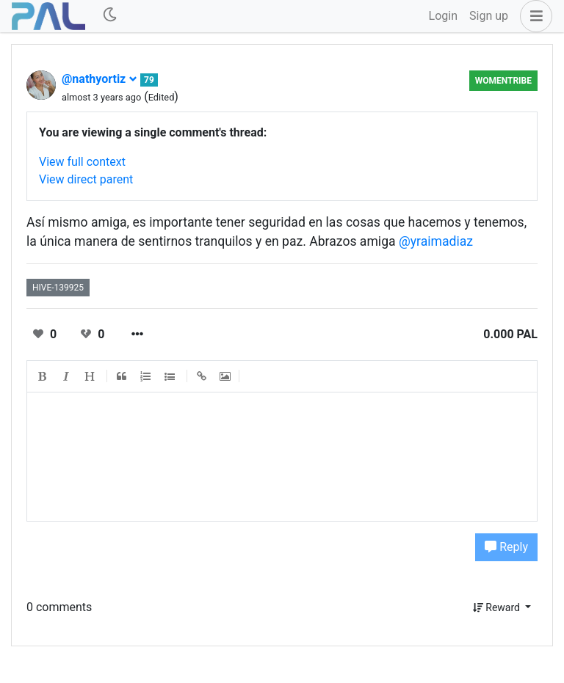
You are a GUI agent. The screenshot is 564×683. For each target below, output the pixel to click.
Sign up (488, 16)
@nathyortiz (99, 79)
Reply (506, 547)
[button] (533, 16)
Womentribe (503, 81)
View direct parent (86, 179)
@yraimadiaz (436, 241)
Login (443, 16)
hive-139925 (58, 287)
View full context (82, 162)
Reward (498, 607)
